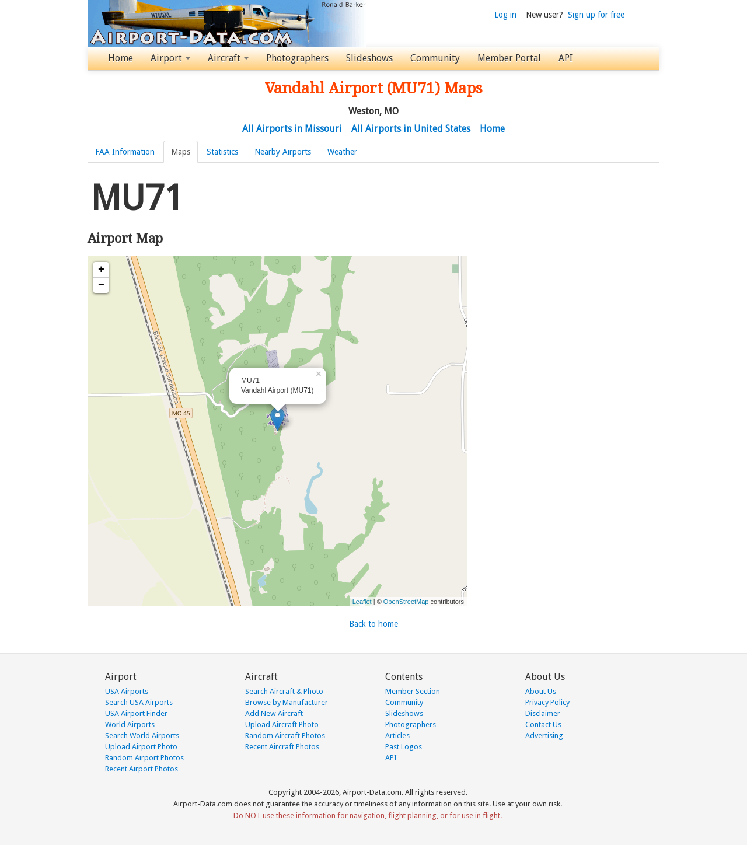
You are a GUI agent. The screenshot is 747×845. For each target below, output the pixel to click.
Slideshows (369, 58)
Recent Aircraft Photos (282, 746)
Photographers (297, 58)
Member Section (412, 691)
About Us (540, 691)
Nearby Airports (282, 151)
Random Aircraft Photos (285, 735)
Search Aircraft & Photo (284, 691)
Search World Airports (142, 735)
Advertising (544, 735)
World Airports (130, 724)
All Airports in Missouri (292, 128)
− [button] (101, 285)
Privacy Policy (547, 702)
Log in (505, 14)
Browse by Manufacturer (286, 702)
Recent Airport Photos (141, 768)
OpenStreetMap (406, 601)
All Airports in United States (410, 128)
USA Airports (126, 691)
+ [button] (101, 270)
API (565, 58)
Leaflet (362, 601)
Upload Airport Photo (141, 746)
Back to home (373, 623)
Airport (170, 58)
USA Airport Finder (136, 713)
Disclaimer (542, 713)
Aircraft (228, 58)
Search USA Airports (139, 702)
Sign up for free (596, 14)
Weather (342, 151)
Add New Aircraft (274, 713)
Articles (397, 735)
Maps (180, 151)
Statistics (222, 151)
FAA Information (125, 151)
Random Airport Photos (144, 757)
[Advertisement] (566, 247)
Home (120, 58)
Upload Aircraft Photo (282, 724)
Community (435, 58)
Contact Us (543, 724)
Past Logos (403, 746)
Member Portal (509, 58)
